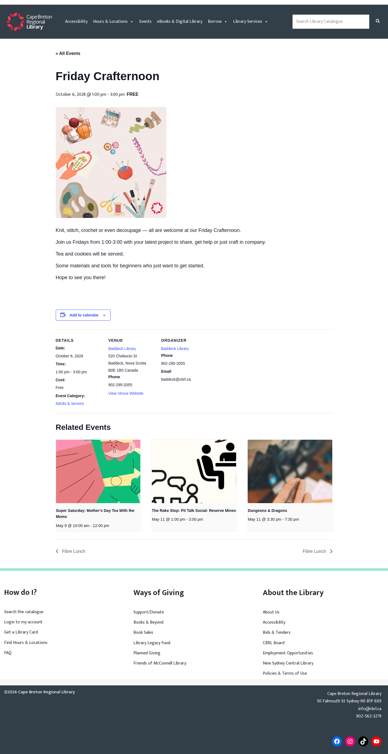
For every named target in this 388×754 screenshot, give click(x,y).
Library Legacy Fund (151, 643)
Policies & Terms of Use (285, 673)
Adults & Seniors (70, 403)
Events (145, 21)
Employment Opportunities (288, 653)
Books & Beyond (148, 622)
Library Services (250, 21)
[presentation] (98, 471)
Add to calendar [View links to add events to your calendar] (84, 315)
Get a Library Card (21, 632)
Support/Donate (148, 612)
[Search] (378, 20)
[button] (378, 21)
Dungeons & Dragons (267, 510)
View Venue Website (126, 393)
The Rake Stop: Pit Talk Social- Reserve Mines (194, 510)
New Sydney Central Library (288, 663)
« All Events (68, 53)
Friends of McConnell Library (159, 663)
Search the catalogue (23, 612)
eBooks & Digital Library (179, 21)
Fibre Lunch (73, 551)
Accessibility (76, 21)
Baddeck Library (122, 348)
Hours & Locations (113, 21)
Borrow (218, 21)
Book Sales (143, 632)
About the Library (293, 592)
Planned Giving (146, 653)
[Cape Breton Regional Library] (29, 21)
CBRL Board (273, 643)
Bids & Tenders (277, 632)
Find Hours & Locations (26, 642)
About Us (271, 612)
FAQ (8, 653)
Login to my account (23, 622)
